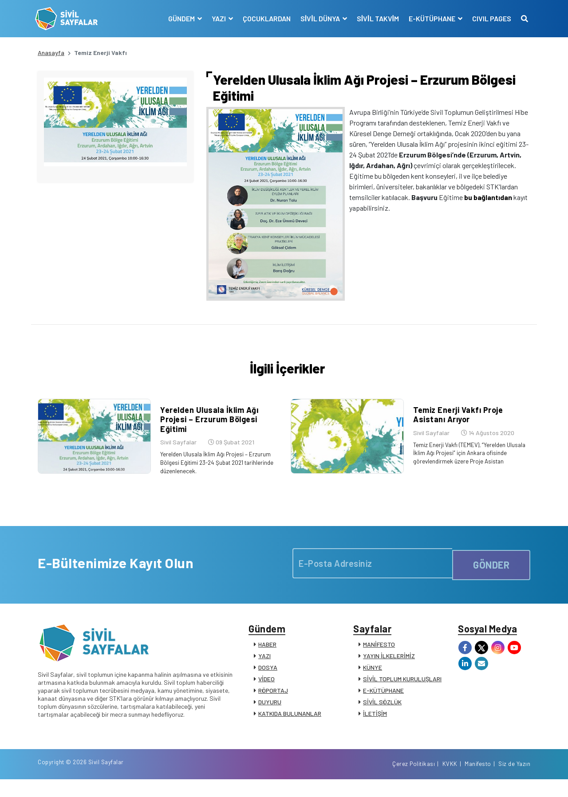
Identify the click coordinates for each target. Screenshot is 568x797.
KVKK (450, 780)
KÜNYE (372, 680)
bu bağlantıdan (488, 197)
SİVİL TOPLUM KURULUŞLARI (402, 691)
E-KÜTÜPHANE (383, 703)
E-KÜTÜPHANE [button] (430, 18)
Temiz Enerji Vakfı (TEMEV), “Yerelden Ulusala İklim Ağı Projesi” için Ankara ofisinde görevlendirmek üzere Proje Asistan (469, 462)
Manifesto (478, 780)
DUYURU (269, 714)
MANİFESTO (379, 657)
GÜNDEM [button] (179, 18)
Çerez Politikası (413, 780)
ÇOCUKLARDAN (264, 18)
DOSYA (267, 680)
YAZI (264, 668)
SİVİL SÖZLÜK (382, 714)
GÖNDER (491, 573)
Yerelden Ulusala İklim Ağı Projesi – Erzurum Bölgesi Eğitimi (207, 429)
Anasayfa (51, 52)
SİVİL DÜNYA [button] (318, 18)
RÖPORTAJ (273, 703)
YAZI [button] (217, 18)
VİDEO (266, 691)
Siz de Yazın (514, 780)
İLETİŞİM (375, 726)
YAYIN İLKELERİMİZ (389, 668)
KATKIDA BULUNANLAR (289, 726)
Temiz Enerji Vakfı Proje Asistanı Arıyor (455, 424)
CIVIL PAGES (489, 18)
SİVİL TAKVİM (375, 18)
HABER (267, 657)
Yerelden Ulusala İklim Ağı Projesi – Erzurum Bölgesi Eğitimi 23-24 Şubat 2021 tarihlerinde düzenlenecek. (215, 472)
